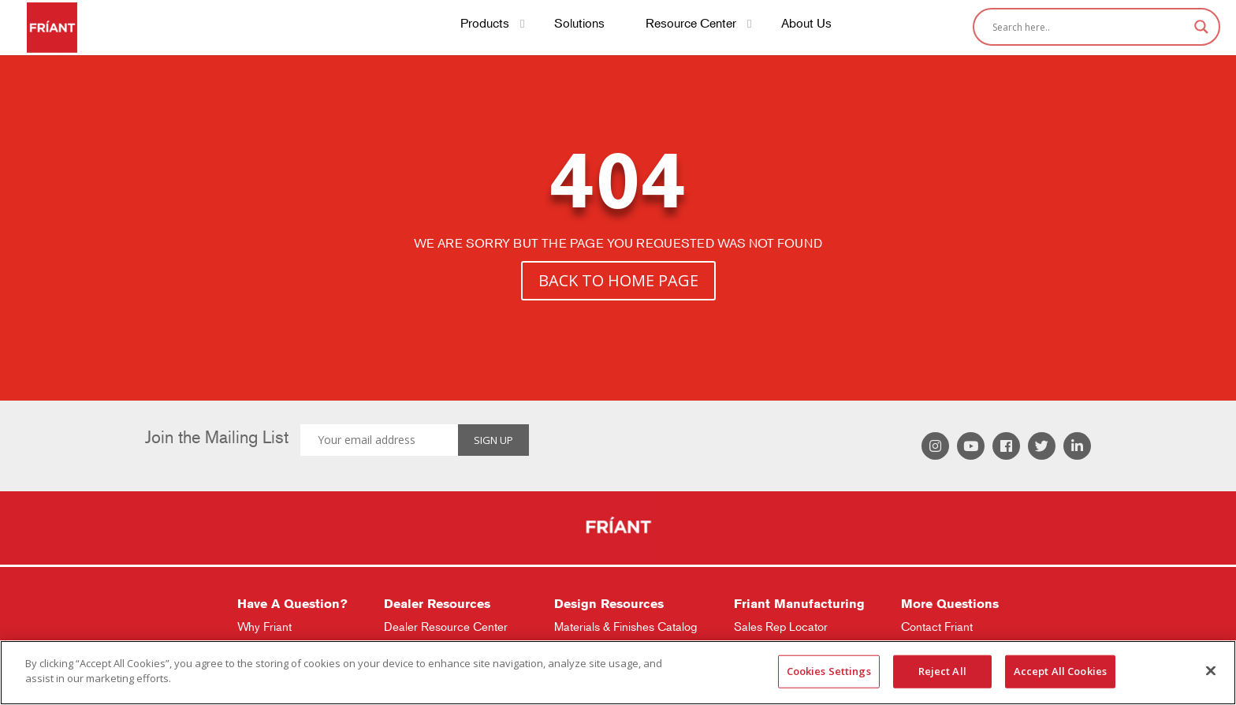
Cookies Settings (829, 671)
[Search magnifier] (1201, 27)
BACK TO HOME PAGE (618, 280)
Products (484, 25)
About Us (806, 25)
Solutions (579, 25)
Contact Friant (937, 626)
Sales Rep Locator (781, 626)
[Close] (1210, 670)
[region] (618, 672)
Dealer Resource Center (446, 626)
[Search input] (1089, 27)
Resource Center (691, 25)
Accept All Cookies (1060, 671)
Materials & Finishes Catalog (625, 626)
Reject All (942, 671)
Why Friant (264, 626)
